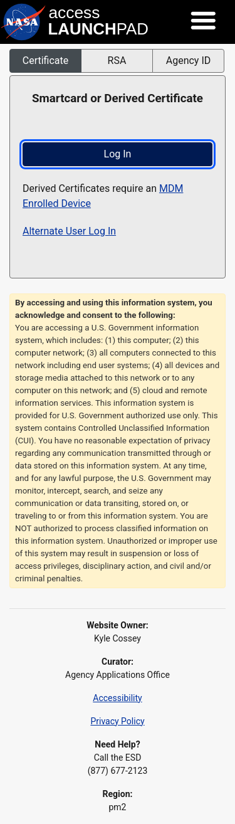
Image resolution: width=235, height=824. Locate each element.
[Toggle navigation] (203, 21)
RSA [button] (117, 60)
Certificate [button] (46, 60)
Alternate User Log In (69, 231)
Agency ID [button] (188, 60)
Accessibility (117, 698)
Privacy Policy (117, 721)
